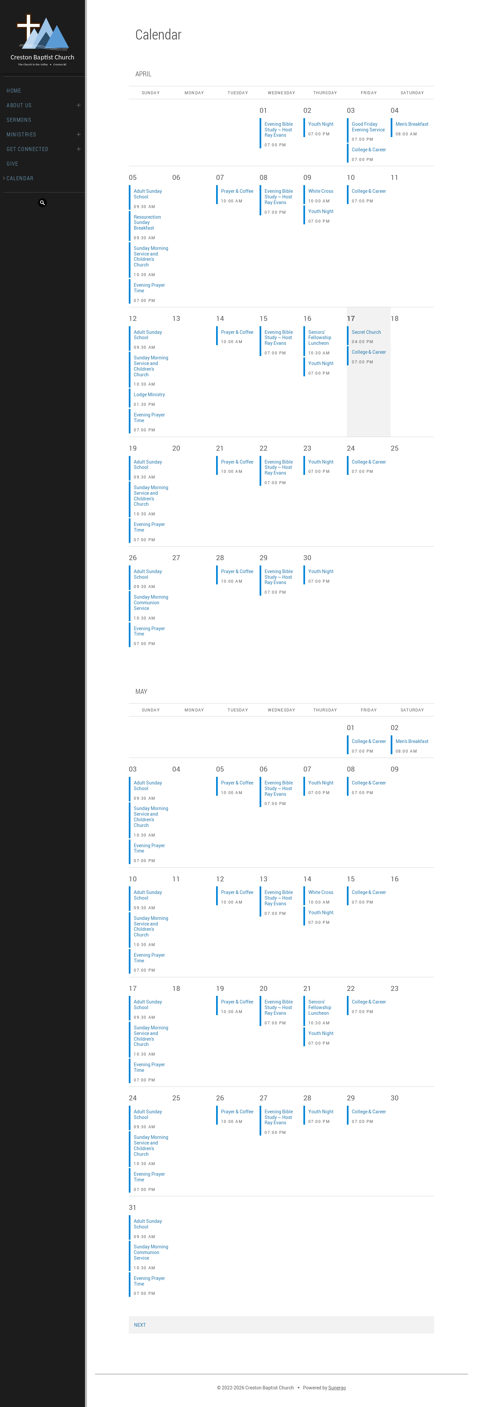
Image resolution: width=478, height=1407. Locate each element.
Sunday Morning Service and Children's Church (151, 256)
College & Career (369, 149)
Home (14, 90)
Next (140, 1325)
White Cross (320, 191)
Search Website (42, 202)
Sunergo (337, 1387)
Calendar (20, 178)
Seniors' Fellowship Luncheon (319, 337)
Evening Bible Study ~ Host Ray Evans (279, 129)
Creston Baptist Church (42, 40)
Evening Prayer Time (149, 288)
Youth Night (321, 124)
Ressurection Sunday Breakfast (147, 222)
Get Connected (28, 149)
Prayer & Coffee (237, 191)
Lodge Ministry (149, 394)
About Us (19, 105)
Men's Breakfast (412, 124)
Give (12, 163)
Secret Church (366, 332)
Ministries (22, 134)
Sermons (19, 119)
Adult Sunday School (148, 194)
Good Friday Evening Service (368, 127)
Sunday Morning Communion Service (151, 602)
